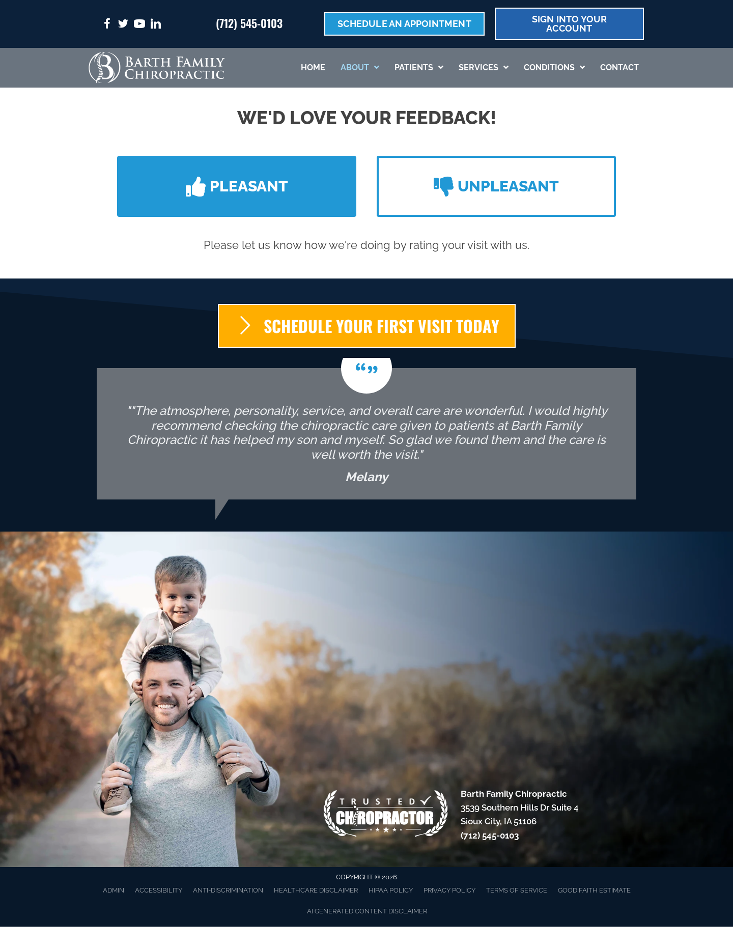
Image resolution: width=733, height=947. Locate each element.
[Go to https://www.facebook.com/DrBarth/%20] (106, 25)
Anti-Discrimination (228, 890)
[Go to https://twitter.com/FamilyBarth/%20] (123, 25)
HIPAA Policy (391, 890)
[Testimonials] (366, 434)
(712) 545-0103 (249, 23)
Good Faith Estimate (594, 890)
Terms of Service (516, 890)
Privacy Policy (449, 890)
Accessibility (158, 890)
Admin (113, 890)
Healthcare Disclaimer (316, 890)
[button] (236, 186)
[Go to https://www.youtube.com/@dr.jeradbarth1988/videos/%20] (139, 25)
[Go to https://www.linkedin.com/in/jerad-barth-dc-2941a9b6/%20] (155, 25)
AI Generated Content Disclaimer (367, 911)
